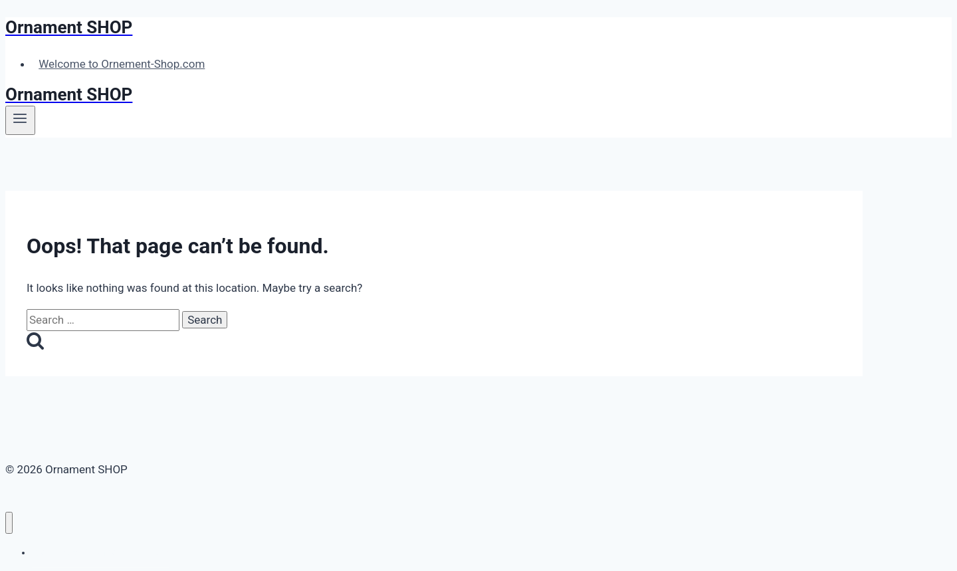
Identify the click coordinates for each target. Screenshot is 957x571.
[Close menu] (9, 523)
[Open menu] (20, 120)
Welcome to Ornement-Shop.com (122, 63)
